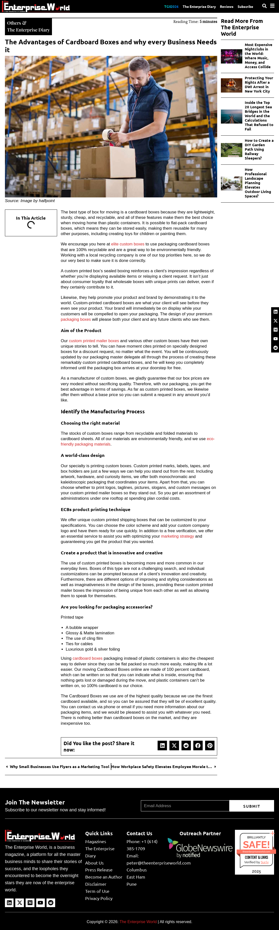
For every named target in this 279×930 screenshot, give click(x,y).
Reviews (223, 6)
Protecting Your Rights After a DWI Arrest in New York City (259, 84)
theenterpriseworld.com (256, 851)
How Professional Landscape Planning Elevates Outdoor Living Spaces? (258, 182)
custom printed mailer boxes (95, 340)
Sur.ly (265, 862)
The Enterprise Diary (193, 6)
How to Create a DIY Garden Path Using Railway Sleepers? (259, 149)
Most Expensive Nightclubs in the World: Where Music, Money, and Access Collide (258, 55)
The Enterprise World (138, 921)
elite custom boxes (128, 243)
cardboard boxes (88, 658)
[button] (162, 745)
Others (14, 22)
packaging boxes (76, 319)
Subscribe (244, 6)
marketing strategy (178, 535)
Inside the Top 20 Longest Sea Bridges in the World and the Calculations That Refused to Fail (259, 115)
